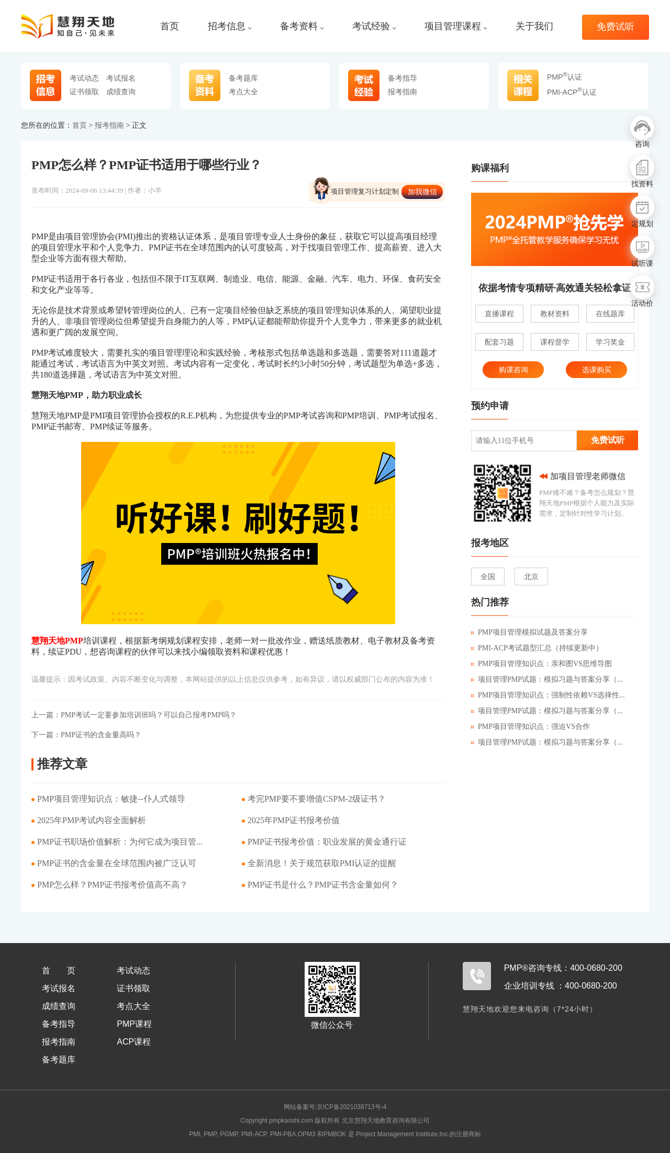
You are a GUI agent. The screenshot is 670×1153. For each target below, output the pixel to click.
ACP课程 (134, 1041)
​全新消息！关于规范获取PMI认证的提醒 (322, 863)
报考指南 (402, 91)
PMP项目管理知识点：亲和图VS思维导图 (541, 664)
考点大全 (243, 91)
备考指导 (402, 78)
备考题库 (243, 78)
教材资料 (555, 313)
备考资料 (301, 26)
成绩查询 (121, 91)
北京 (531, 576)
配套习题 (499, 342)
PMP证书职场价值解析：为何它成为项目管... (120, 841)
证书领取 (84, 91)
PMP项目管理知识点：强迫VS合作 (530, 726)
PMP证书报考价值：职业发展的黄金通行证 (327, 841)
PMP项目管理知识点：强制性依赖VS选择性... (547, 695)
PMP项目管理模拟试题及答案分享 (529, 632)
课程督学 (555, 342)
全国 (488, 576)
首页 (169, 26)
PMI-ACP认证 (572, 92)
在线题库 (610, 313)
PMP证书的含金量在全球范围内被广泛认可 (116, 863)
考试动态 (84, 78)
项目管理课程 (456, 26)
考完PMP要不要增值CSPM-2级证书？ (317, 798)
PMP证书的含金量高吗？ (86, 735)
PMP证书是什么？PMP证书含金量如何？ (323, 884)
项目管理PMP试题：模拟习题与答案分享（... (547, 679)
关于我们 (534, 26)
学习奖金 (610, 342)
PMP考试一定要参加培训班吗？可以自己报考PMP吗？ (134, 715)
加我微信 (422, 191)
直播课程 (499, 313)
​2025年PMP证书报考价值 (294, 820)
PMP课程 (134, 1023)
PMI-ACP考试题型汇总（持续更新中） (537, 648)
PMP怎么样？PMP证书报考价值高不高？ (112, 884)
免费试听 (615, 27)
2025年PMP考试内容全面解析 (91, 820)
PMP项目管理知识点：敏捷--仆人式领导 (111, 798)
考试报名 (121, 78)
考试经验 (374, 26)
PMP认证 (564, 77)
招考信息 (229, 26)
